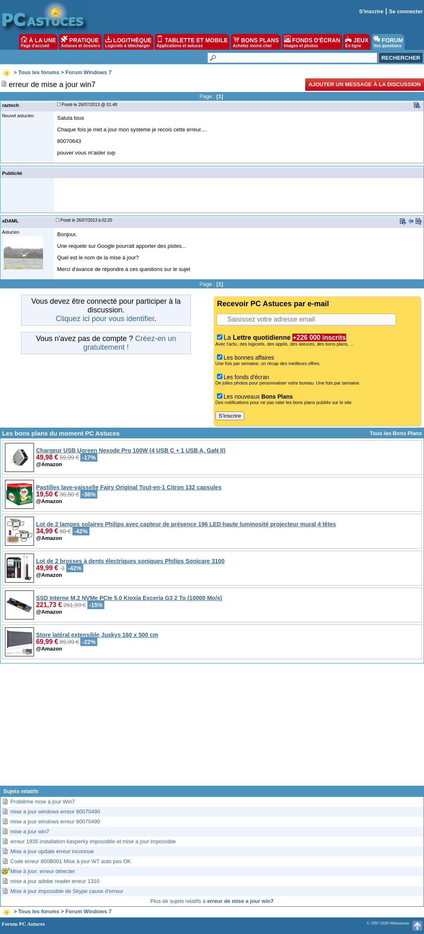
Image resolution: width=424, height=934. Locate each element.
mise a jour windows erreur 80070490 (55, 811)
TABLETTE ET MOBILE (192, 42)
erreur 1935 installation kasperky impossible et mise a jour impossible (93, 841)
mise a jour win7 (29, 831)
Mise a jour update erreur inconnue (52, 851)
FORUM (388, 42)
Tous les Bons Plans (396, 433)
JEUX (356, 42)
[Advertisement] (212, 728)
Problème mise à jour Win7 (42, 801)
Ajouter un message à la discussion (364, 84)
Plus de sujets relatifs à (211, 901)
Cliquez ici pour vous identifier (104, 319)
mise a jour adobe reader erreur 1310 (54, 881)
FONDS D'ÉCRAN (312, 42)
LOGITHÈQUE (128, 42)
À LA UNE (38, 42)
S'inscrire (371, 11)
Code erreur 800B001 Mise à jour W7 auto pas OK (70, 861)
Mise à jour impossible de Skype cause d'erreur (66, 891)
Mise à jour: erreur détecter (42, 871)
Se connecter (406, 11)
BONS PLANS (256, 42)
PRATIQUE (80, 42)
